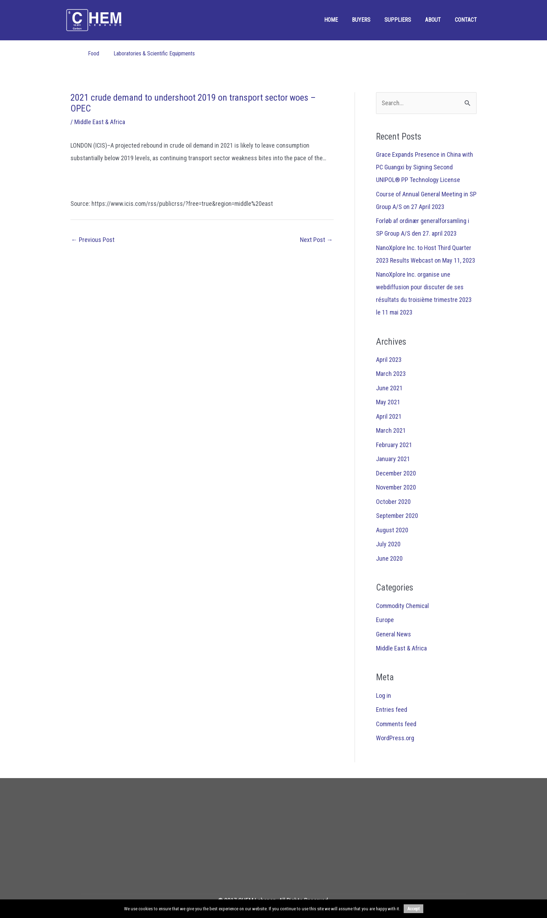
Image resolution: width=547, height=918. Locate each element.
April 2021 (389, 416)
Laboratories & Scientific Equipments (154, 53)
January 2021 (393, 459)
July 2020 (388, 544)
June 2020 (389, 558)
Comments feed (396, 724)
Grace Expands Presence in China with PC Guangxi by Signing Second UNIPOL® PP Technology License (424, 167)
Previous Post (93, 239)
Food (93, 53)
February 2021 (394, 444)
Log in (383, 695)
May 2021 (388, 402)
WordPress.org (395, 738)
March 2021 (391, 430)
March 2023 (391, 373)
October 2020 (393, 501)
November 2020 (396, 487)
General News (393, 634)
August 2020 (392, 530)
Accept (413, 908)
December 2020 (396, 473)
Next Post (316, 239)
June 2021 (389, 388)
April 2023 (389, 359)
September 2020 (397, 515)
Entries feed (391, 709)
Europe (385, 619)
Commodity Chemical (402, 605)
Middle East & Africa (99, 122)
